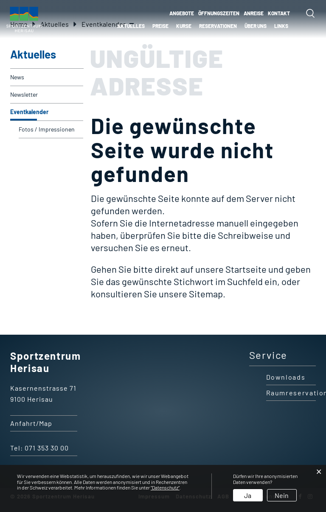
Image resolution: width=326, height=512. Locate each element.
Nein (282, 495)
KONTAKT (279, 13)
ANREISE (254, 13)
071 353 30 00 (47, 448)
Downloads (286, 377)
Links (281, 26)
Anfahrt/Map (31, 423)
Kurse (183, 26)
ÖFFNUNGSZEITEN (218, 13)
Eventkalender (46, 109)
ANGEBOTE (181, 13)
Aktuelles (131, 26)
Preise (160, 26)
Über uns (255, 26)
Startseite (246, 268)
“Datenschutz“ (165, 487)
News (17, 77)
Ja (247, 495)
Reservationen (218, 26)
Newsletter (24, 94)
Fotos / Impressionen (47, 129)
